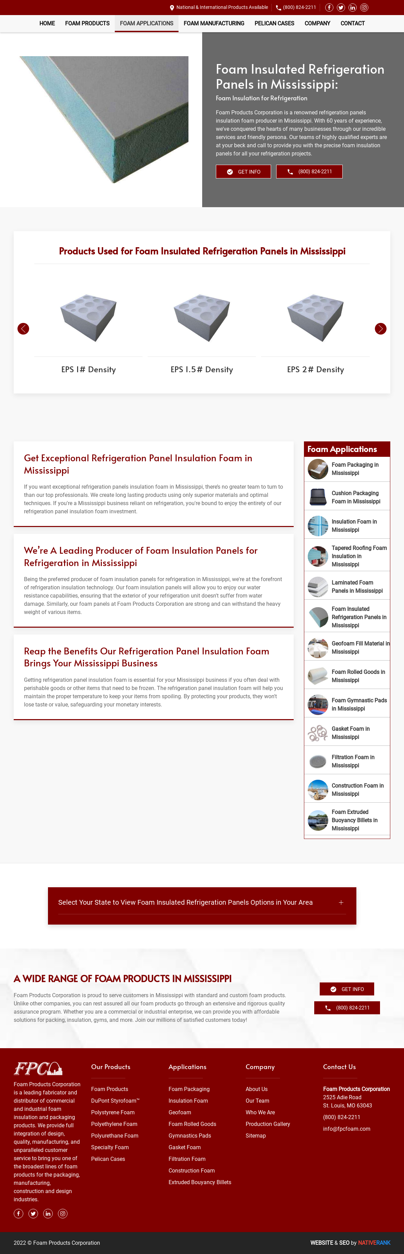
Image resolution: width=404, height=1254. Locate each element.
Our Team (257, 1101)
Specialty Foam (110, 1147)
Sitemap (256, 1135)
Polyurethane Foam (114, 1135)
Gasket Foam (185, 1147)
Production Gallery (268, 1124)
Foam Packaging (189, 1089)
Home (47, 23)
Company (317, 23)
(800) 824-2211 (299, 7)
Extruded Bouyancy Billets (200, 1182)
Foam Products (87, 23)
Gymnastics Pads (190, 1135)
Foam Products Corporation (356, 1089)
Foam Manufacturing (214, 23)
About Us (257, 1089)
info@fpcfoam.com (346, 1129)
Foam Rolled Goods (192, 1124)
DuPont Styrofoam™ (115, 1101)
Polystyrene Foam (113, 1112)
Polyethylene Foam (114, 1124)
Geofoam (180, 1112)
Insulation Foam (188, 1101)
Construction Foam (192, 1170)
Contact (353, 23)
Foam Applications (146, 23)
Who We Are (260, 1112)
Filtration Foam (187, 1159)
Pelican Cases (274, 23)
